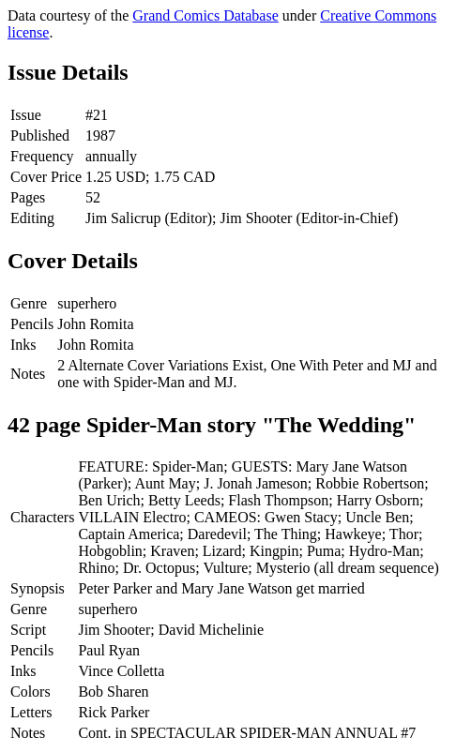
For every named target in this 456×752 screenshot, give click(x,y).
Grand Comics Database (205, 15)
